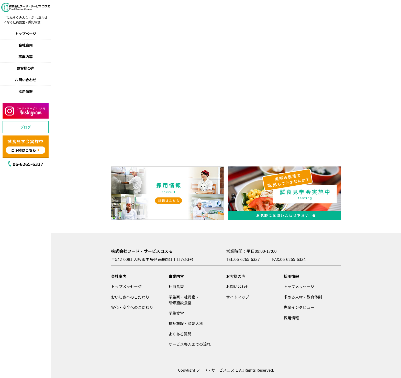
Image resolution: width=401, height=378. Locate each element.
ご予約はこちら (23, 150)
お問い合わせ (25, 79)
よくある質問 (180, 334)
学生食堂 (176, 313)
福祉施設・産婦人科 (186, 323)
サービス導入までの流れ (190, 344)
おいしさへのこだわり (130, 297)
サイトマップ (237, 297)
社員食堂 (176, 286)
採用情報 (25, 91)
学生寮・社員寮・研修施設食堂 (184, 300)
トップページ (25, 33)
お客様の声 (26, 68)
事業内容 (25, 56)
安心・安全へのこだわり (132, 307)
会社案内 (25, 45)
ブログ (25, 127)
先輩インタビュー (299, 307)
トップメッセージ (126, 286)
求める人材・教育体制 (303, 297)
